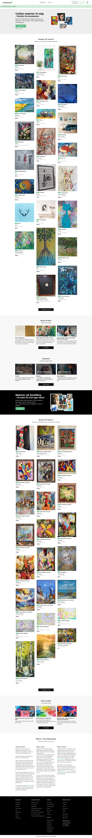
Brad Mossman (43, 298)
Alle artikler (46, 347)
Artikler (16, 814)
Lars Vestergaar (22, 113)
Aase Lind (20, 250)
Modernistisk (49, 822)
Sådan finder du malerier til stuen (44, 337)
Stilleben (48, 808)
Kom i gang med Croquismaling (37, 812)
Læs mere (20, 408)
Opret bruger (17, 817)
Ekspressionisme (50, 827)
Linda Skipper (43, 219)
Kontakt (64, 810)
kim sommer (64, 76)
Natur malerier (49, 802)
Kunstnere (17, 806)
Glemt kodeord (65, 814)
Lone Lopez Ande (65, 296)
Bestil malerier (18, 808)
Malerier (43, 2)
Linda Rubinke (43, 72)
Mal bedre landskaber (35, 810)
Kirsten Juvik (43, 266)
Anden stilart (49, 831)
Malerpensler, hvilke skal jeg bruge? (38, 815)
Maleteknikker (33, 806)
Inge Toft (63, 158)
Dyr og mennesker (50, 806)
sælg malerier (20, 28)
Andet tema (49, 814)
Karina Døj (63, 134)
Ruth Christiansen (23, 678)
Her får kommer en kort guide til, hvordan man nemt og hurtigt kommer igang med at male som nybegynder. (67, 723)
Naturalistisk (49, 825)
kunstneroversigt (39, 762)
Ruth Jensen (21, 65)
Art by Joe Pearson (44, 659)
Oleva (41, 120)
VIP (16, 65)
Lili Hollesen (42, 156)
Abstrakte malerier (34, 802)
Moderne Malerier (60, 759)
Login (64, 812)
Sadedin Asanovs (22, 171)
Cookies (64, 804)
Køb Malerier (21, 26)
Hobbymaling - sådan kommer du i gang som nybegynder (66, 719)
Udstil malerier (18, 812)
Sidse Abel (63, 229)
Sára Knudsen (22, 451)
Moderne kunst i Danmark (66, 770)
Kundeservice (65, 808)
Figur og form (49, 810)
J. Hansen (42, 192)
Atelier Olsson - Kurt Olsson (25, 612)
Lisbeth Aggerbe (22, 90)
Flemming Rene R (44, 101)
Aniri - (19, 223)
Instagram (65, 815)
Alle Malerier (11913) (46, 309)
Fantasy (48, 812)
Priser (16, 810)
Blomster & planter (50, 804)
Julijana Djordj (21, 195)
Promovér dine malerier (35, 814)
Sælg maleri (17, 804)
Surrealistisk (49, 824)
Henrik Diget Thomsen (24, 482)
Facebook (65, 817)
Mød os (64, 806)
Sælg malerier (81, 2)
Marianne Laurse (65, 257)
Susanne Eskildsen (23, 633)
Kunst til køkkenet (19, 337)
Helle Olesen (64, 104)
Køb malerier (17, 802)
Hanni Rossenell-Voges (66, 643)
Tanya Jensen (64, 192)
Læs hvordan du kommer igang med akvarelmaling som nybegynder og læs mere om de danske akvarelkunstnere (46, 721)
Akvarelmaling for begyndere (43, 718)
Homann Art (21, 142)
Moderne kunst (34, 804)
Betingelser (65, 802)
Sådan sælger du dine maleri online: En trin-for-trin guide (66, 338)
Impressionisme (50, 829)
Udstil (50, 2)
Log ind (74, 2)
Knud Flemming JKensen (45, 451)
